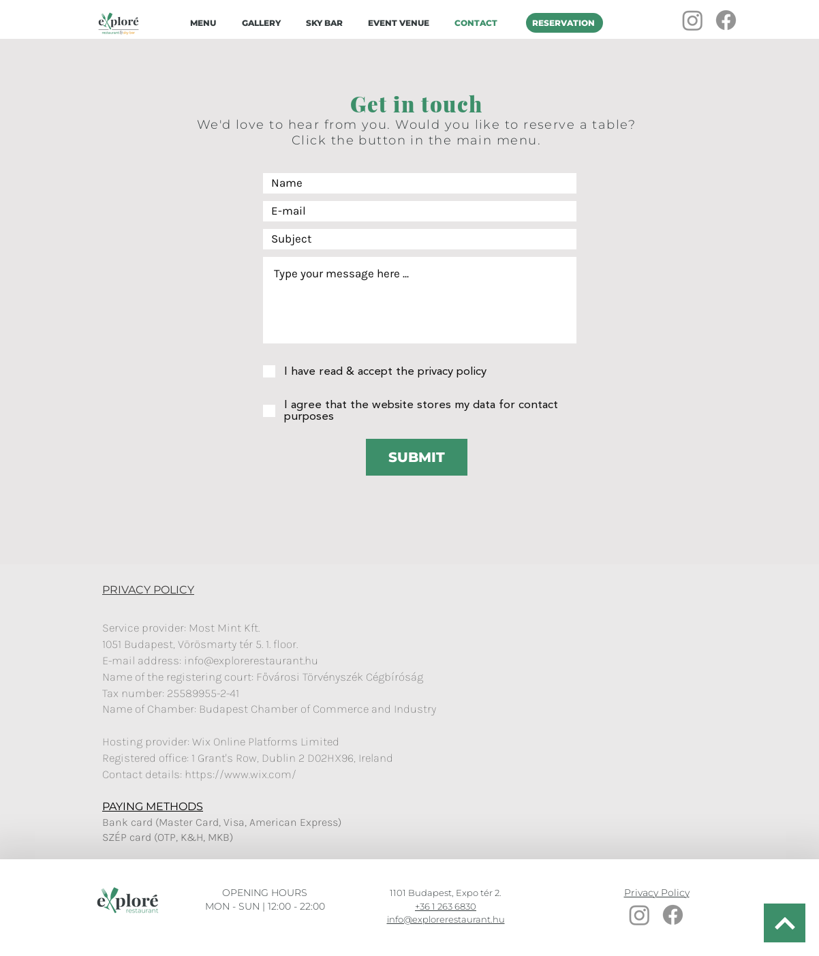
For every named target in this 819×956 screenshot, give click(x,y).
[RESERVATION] (564, 23)
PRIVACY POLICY (148, 589)
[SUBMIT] (416, 457)
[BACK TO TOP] (784, 923)
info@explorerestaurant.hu (251, 660)
